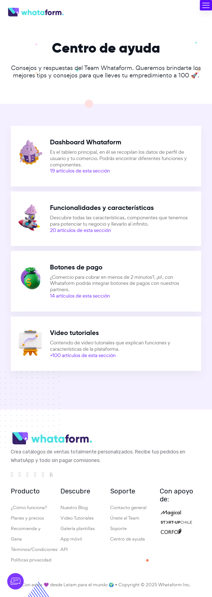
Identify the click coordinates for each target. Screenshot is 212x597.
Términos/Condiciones (34, 549)
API (64, 549)
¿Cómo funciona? (29, 507)
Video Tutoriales (77, 518)
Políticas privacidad (31, 560)
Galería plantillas (77, 528)
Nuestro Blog (74, 507)
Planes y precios (27, 518)
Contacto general (128, 507)
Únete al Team (124, 518)
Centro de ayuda (127, 539)
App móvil (71, 539)
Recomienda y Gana (26, 533)
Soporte (118, 528)
